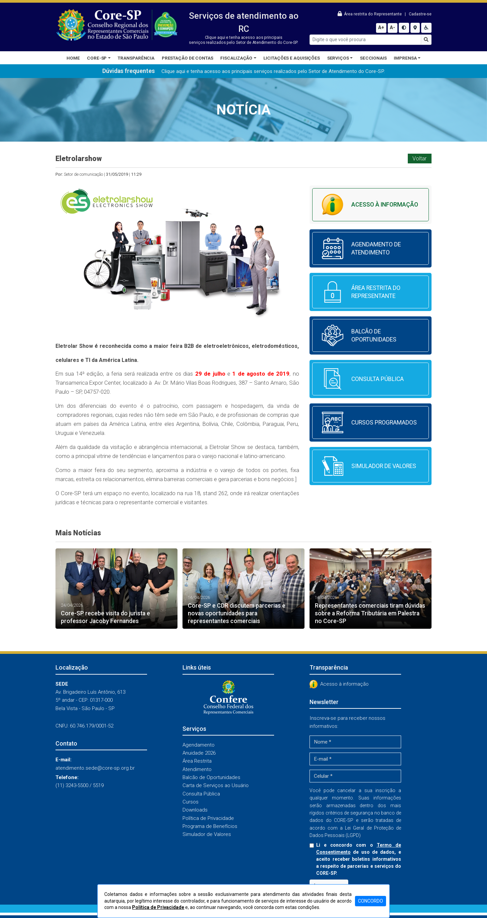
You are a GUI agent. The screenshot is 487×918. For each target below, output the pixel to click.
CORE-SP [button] (97, 58)
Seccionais (373, 58)
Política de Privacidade (208, 818)
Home (73, 58)
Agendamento (198, 745)
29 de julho (210, 373)
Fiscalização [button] (236, 58)
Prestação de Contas (187, 58)
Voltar (419, 158)
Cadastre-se (420, 14)
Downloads (195, 810)
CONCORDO (370, 901)
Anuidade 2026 (199, 753)
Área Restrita (197, 761)
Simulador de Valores (206, 834)
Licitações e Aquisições (291, 58)
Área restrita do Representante (370, 14)
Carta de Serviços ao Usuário (215, 785)
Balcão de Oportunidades (211, 777)
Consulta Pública (201, 794)
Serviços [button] (338, 58)
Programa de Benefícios (209, 826)
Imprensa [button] (405, 58)
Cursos (190, 802)
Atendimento (197, 769)
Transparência (136, 58)
